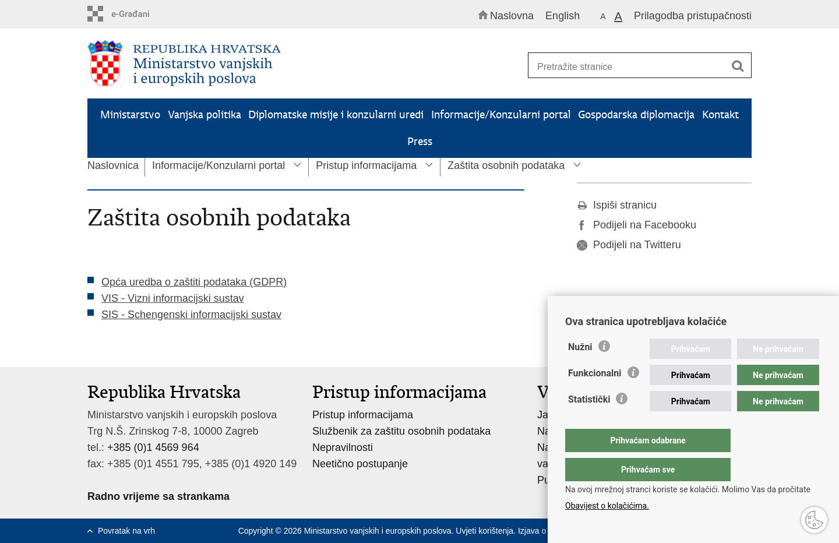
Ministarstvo (130, 114)
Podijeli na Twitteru (629, 245)
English (562, 16)
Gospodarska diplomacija (636, 114)
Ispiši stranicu (617, 205)
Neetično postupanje (360, 464)
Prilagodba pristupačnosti (693, 16)
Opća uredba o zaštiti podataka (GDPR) (194, 282)
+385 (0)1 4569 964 (153, 447)
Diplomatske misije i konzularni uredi (336, 114)
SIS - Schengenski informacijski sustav (191, 314)
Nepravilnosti (342, 447)
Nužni (580, 370)
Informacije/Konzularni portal (501, 114)
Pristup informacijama (366, 165)
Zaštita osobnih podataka (506, 165)
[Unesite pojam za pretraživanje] (634, 66)
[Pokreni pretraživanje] (738, 66)
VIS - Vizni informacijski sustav (172, 298)
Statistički (589, 422)
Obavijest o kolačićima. (607, 505)
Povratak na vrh (126, 530)
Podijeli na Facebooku (636, 225)
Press (419, 141)
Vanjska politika (204, 114)
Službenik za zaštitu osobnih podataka (401, 431)
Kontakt (720, 114)
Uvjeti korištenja (484, 530)
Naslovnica (113, 165)
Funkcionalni (595, 396)
